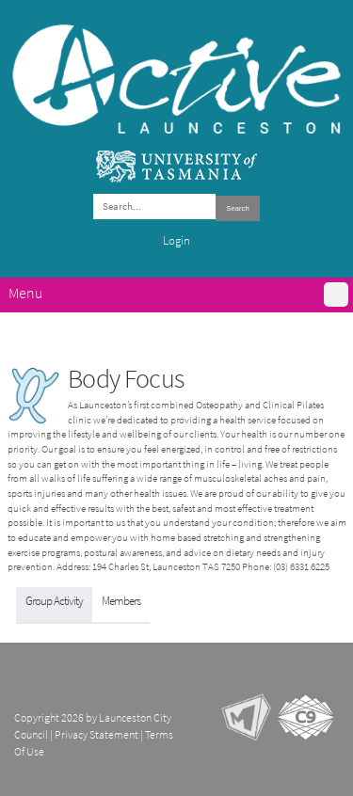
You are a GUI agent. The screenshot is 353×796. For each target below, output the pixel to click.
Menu (25, 293)
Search (237, 208)
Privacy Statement (96, 734)
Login (176, 240)
